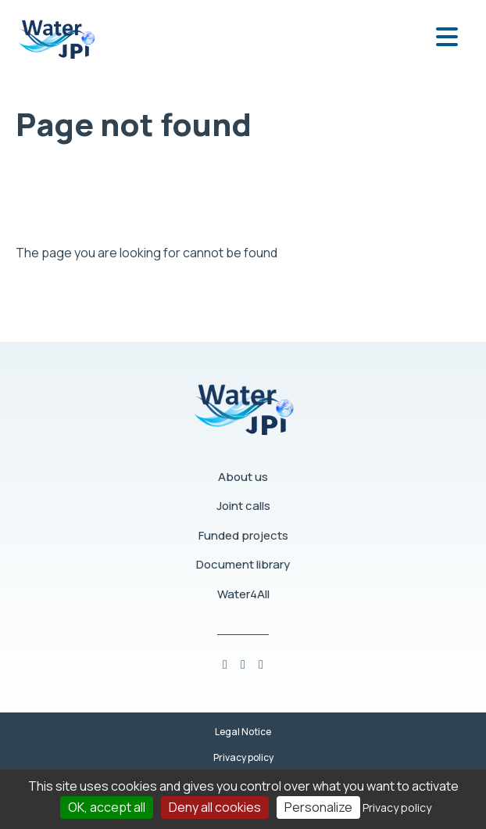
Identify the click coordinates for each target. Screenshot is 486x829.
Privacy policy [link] (397, 807)
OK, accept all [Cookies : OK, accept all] (106, 807)
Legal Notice (243, 731)
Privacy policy (243, 757)
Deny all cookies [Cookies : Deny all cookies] (215, 807)
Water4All (243, 594)
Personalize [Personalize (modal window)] (318, 807)
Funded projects (243, 535)
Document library (243, 564)
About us (243, 476)
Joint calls (243, 505)
